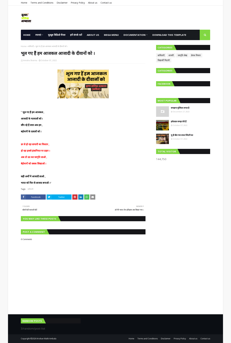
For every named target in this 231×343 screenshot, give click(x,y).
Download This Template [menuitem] (169, 34)
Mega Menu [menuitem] (111, 34)
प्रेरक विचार (196, 55)
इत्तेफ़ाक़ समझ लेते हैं (178, 121)
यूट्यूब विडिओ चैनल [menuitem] (56, 34)
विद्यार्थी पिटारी (164, 60)
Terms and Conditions (41, 2)
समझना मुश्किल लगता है (180, 107)
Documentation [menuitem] (134, 34)
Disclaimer (62, 2)
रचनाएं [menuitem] (38, 34)
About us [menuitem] (93, 34)
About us (92, 2)
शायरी (171, 55)
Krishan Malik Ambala (46, 338)
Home (24, 2)
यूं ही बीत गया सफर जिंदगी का (182, 135)
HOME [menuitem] (26, 34)
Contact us (106, 2)
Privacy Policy (78, 2)
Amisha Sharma (30, 60)
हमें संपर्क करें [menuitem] (76, 34)
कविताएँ (31, 46)
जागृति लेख (182, 55)
